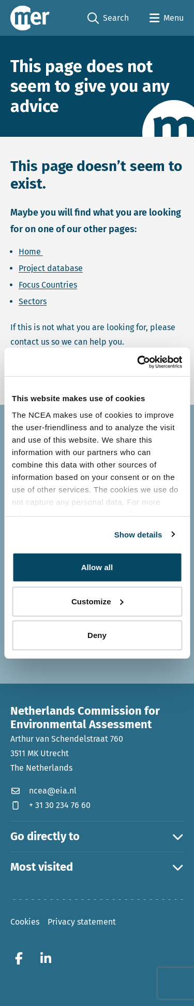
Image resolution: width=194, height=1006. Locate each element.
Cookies (24, 922)
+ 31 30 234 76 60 (50, 805)
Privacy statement (82, 922)
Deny (97, 635)
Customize (97, 601)
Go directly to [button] (97, 836)
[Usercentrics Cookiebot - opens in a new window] (138, 362)
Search (108, 18)
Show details (138, 534)
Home (31, 252)
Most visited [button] (97, 867)
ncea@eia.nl (43, 791)
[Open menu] (167, 18)
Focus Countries (48, 285)
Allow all (97, 567)
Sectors (33, 301)
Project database (51, 268)
